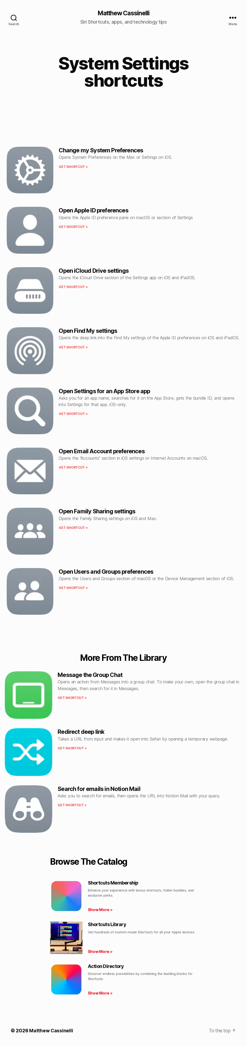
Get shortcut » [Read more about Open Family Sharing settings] (73, 528)
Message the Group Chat (90, 675)
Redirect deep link (81, 731)
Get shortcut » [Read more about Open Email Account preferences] (73, 468)
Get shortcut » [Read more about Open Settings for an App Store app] (73, 414)
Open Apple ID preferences (93, 210)
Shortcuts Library (107, 924)
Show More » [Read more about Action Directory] (100, 993)
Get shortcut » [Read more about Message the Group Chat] (72, 698)
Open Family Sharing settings (97, 511)
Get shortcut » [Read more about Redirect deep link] (72, 748)
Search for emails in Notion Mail (99, 789)
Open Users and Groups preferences (106, 571)
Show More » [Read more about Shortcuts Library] (100, 951)
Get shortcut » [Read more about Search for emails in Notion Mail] (72, 805)
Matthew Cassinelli (123, 13)
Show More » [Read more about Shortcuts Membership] (100, 910)
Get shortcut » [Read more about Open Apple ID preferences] (73, 227)
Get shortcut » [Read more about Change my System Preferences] (73, 167)
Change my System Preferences (101, 150)
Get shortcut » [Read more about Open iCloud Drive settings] (73, 287)
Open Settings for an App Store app (104, 391)
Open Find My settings (88, 330)
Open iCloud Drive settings (94, 270)
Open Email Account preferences (101, 451)
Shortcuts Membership (113, 883)
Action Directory (106, 966)
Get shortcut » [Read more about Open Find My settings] (73, 347)
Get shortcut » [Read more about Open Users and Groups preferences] (73, 588)
